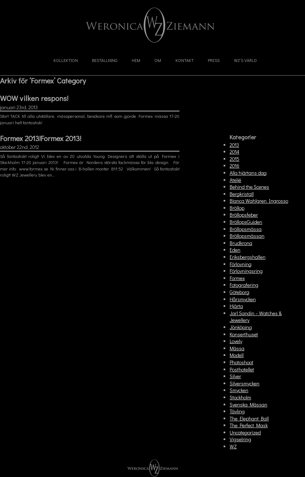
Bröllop (237, 207)
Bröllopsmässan (247, 235)
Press (214, 60)
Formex (237, 278)
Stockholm (240, 397)
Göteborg (239, 292)
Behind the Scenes (249, 186)
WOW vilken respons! (34, 98)
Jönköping (241, 327)
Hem (136, 60)
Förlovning (241, 264)
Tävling (237, 411)
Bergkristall (242, 194)
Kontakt (184, 60)
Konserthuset (244, 334)
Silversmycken (244, 383)
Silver (235, 376)
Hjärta (236, 306)
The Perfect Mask (249, 425)
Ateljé (235, 180)
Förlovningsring (246, 271)
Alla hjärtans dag (248, 172)
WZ (233, 446)
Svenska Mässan (248, 404)
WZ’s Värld (245, 60)
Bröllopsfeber (244, 214)
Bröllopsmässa (246, 229)
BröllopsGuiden (246, 221)
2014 (234, 151)
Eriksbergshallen (248, 257)
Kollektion (65, 60)
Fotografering (244, 284)
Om (157, 60)
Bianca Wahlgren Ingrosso (259, 200)
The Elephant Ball (249, 418)
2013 (234, 144)
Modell (237, 355)
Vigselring (240, 439)
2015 (234, 158)
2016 (234, 165)
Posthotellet (242, 369)
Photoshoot (241, 362)
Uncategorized (245, 432)
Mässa (237, 348)
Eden (235, 249)
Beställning (104, 60)
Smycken (239, 390)
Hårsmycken (243, 299)
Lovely (236, 341)
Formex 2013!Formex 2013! (40, 138)
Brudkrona (241, 243)
